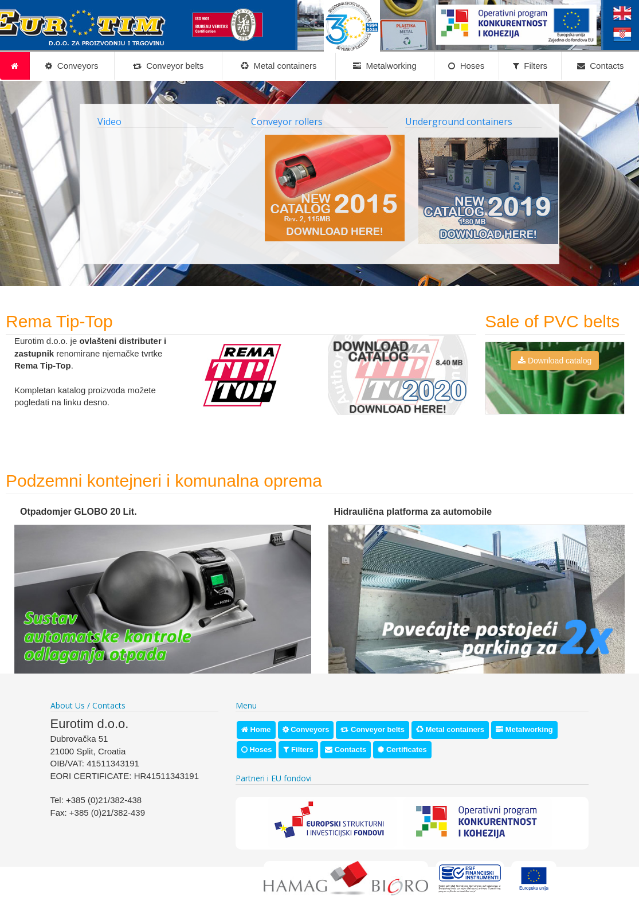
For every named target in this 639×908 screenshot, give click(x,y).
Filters (530, 66)
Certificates (402, 749)
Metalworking (385, 66)
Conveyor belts (168, 66)
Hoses (466, 66)
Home (256, 729)
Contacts (600, 66)
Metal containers (278, 66)
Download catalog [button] (554, 360)
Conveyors (71, 66)
